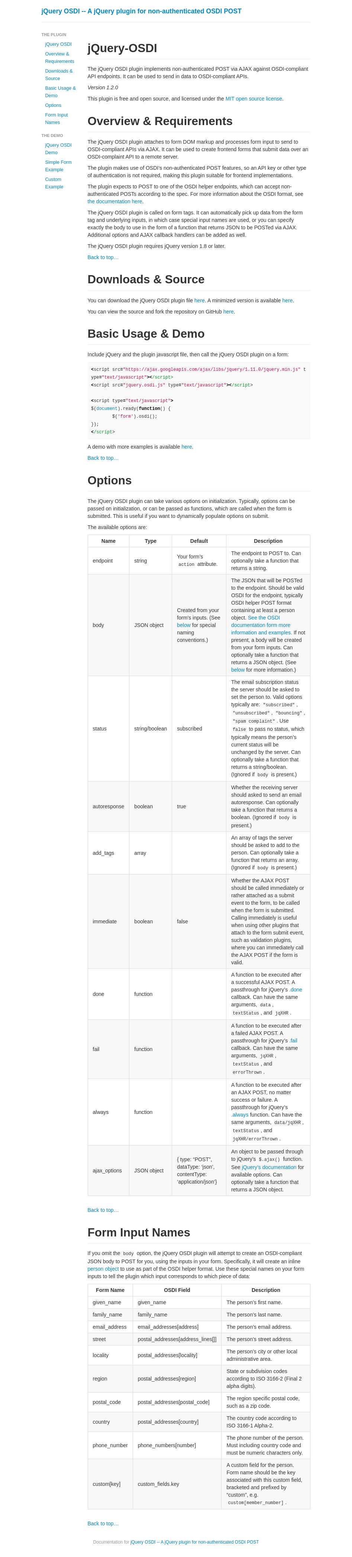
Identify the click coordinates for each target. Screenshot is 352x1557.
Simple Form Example (58, 166)
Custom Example (54, 183)
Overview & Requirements (59, 57)
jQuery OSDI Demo (58, 149)
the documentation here (115, 201)
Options (53, 105)
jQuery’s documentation (269, 1167)
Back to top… (103, 257)
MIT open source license (254, 99)
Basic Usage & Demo (60, 92)
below (184, 625)
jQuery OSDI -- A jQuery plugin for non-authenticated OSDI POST (142, 11)
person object (103, 1269)
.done (295, 990)
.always (240, 1115)
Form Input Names (56, 118)
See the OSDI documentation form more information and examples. (261, 625)
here (199, 300)
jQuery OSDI (58, 44)
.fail (293, 1041)
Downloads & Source (59, 75)
